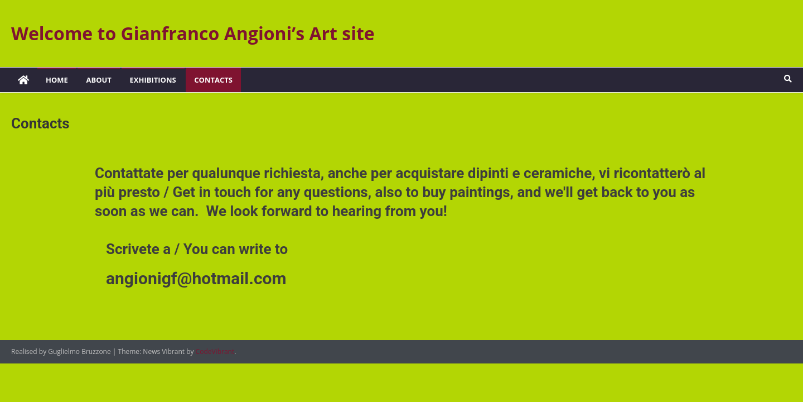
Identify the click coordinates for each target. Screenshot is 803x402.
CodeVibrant (215, 351)
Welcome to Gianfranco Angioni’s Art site (193, 33)
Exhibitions (153, 80)
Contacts (213, 80)
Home (57, 80)
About (98, 80)
